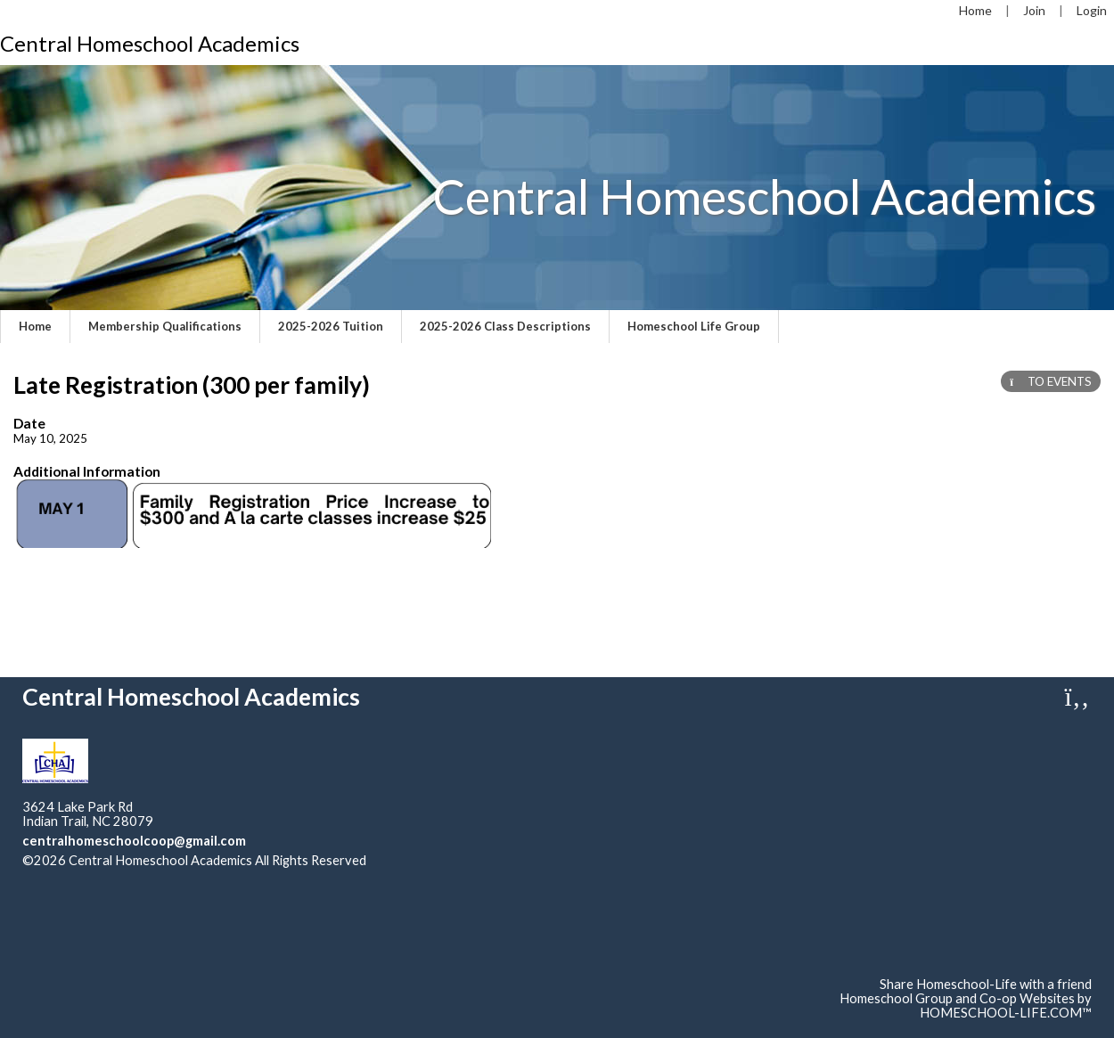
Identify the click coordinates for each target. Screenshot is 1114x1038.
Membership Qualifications (165, 326)
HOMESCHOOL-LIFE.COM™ (1006, 1012)
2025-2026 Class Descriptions (505, 326)
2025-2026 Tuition (330, 326)
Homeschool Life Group (693, 326)
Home (35, 326)
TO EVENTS (1051, 381)
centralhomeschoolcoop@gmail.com (134, 840)
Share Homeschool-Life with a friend (986, 984)
